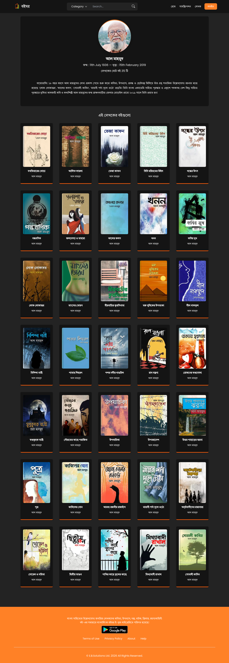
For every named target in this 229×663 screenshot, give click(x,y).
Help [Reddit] (143, 638)
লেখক (198, 6)
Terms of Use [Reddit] (91, 638)
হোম (173, 6)
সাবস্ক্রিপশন (185, 6)
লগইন (211, 6)
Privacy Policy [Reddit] (113, 638)
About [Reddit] (131, 638)
